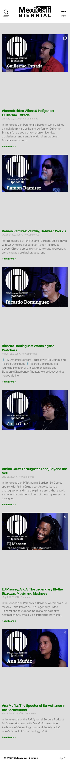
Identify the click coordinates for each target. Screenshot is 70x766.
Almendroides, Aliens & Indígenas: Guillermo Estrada (28, 113)
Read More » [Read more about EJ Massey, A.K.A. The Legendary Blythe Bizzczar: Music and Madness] (9, 621)
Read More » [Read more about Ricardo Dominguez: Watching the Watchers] (9, 381)
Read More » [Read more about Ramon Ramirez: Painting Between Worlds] (9, 258)
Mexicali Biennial (27, 758)
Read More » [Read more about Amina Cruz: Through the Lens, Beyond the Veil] (9, 504)
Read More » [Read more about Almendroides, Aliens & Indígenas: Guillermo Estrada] (9, 146)
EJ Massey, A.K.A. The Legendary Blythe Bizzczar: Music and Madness (32, 591)
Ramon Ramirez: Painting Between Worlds (34, 231)
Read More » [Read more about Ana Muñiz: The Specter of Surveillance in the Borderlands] (9, 737)
